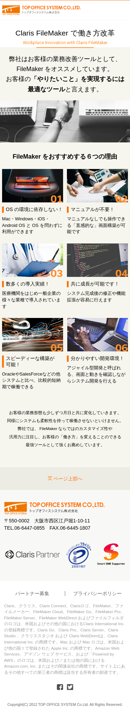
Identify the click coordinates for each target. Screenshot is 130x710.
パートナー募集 (32, 593)
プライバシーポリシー (97, 593)
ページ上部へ (68, 478)
